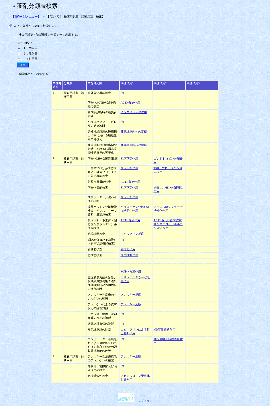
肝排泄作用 (128, 249)
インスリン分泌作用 (134, 112)
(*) (122, 92)
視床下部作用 (129, 158)
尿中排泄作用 (129, 255)
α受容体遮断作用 (164, 329)
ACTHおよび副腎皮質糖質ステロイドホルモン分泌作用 (168, 224)
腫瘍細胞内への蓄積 (134, 131)
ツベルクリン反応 (132, 233)
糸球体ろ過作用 (131, 271)
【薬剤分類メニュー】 (26, 16)
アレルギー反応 (131, 294)
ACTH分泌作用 (130, 102)
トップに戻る (135, 401)
